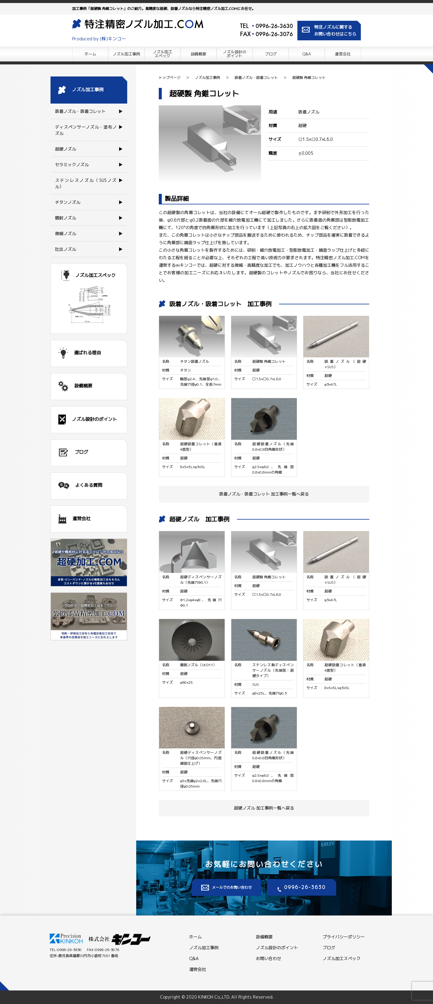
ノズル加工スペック (342, 958)
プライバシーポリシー (344, 937)
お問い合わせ (268, 958)
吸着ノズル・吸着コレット (256, 77)
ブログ (271, 54)
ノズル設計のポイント (277, 947)
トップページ (169, 77)
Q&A (306, 54)
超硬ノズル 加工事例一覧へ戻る (264, 808)
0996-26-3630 (274, 26)
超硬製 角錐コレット (309, 77)
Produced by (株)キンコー (99, 39)
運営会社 (343, 54)
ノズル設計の (234, 53)
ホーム (90, 54)
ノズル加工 (162, 53)
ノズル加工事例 (126, 54)
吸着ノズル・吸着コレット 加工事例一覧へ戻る (264, 494)
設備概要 (198, 54)
